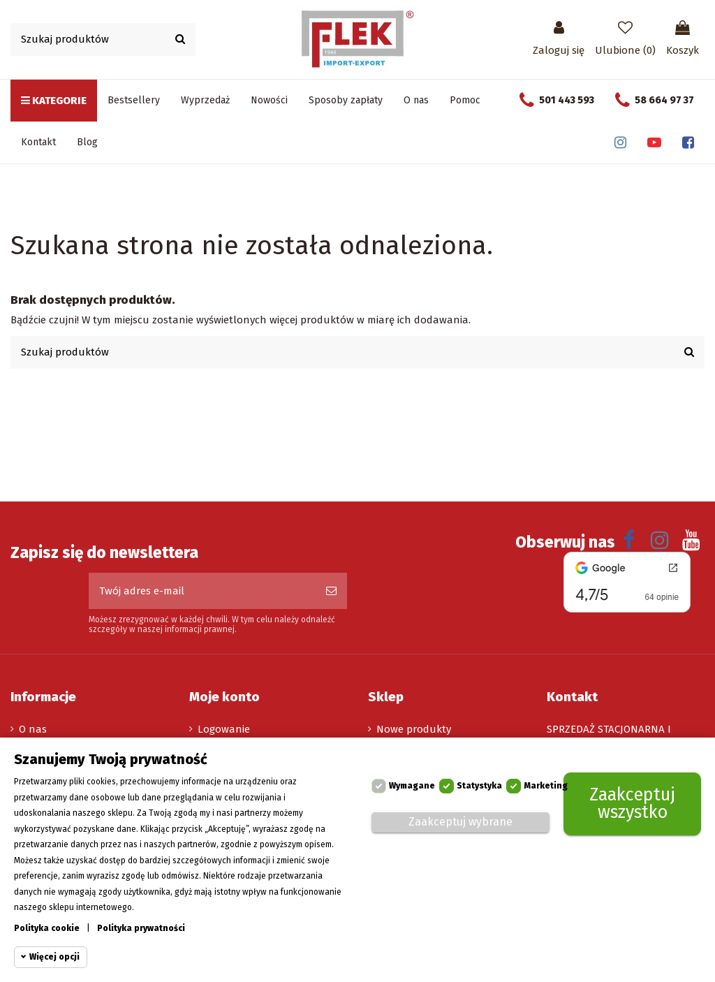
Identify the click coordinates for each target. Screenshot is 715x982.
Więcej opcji (54, 957)
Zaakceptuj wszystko (632, 803)
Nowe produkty (413, 729)
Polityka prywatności (141, 928)
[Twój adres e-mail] (202, 591)
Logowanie (224, 729)
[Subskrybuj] (331, 591)
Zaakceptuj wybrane (460, 821)
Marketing (546, 786)
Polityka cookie (47, 928)
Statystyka (479, 786)
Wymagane (412, 786)
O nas (33, 729)
